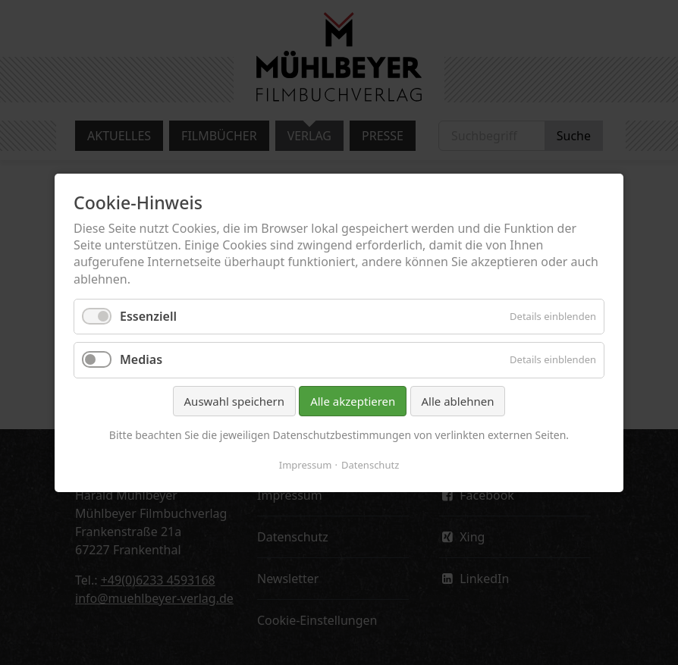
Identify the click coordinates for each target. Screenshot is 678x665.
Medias (141, 359)
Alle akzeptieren (352, 400)
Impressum (305, 464)
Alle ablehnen (458, 400)
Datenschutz (370, 464)
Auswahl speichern (234, 400)
